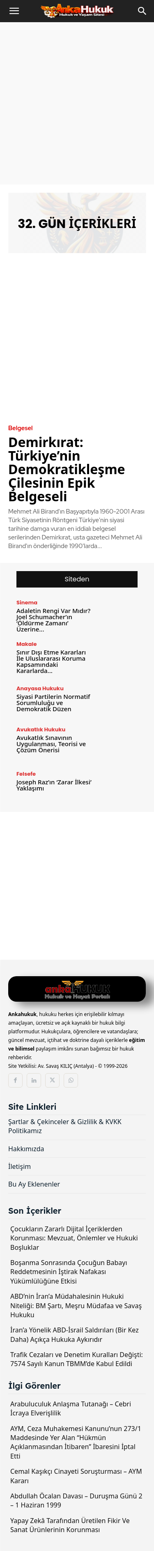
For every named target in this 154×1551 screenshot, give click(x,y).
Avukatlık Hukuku (40, 729)
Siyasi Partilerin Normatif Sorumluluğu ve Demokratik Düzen (53, 702)
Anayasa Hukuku (40, 688)
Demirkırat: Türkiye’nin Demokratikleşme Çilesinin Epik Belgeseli (66, 469)
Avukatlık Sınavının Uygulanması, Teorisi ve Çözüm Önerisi (51, 743)
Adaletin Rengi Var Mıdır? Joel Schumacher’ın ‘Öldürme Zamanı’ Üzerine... (53, 619)
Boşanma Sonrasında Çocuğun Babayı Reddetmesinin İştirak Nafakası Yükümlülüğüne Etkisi (68, 1272)
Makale (26, 644)
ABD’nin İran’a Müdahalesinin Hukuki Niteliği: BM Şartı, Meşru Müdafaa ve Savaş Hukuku (76, 1305)
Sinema (26, 602)
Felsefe (26, 774)
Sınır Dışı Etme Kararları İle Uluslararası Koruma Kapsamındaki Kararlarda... (51, 661)
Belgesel (20, 428)
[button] (14, 11)
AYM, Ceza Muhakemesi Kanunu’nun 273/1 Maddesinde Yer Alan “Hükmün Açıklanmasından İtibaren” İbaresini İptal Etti (75, 1442)
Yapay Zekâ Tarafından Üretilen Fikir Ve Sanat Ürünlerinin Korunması (70, 1525)
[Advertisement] (77, 103)
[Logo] (77, 990)
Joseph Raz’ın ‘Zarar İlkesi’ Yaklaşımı (54, 785)
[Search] (142, 11)
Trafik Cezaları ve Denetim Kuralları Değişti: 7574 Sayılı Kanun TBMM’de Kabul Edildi (76, 1359)
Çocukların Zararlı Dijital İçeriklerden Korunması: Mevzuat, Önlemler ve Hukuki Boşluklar (74, 1238)
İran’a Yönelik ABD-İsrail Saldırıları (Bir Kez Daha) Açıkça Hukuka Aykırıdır (74, 1334)
